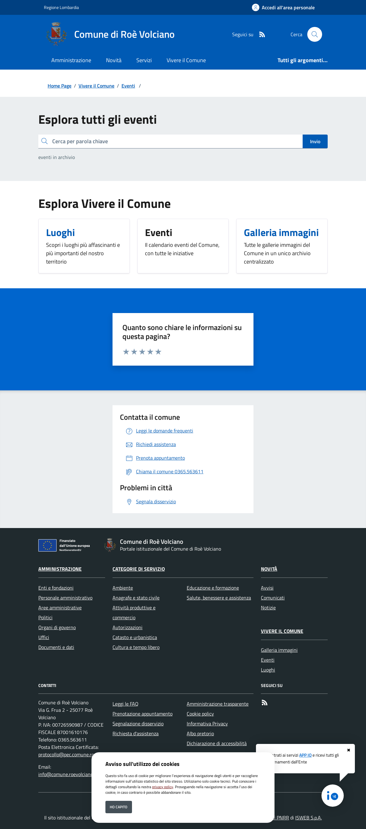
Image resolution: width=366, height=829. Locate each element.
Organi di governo (57, 627)
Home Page (59, 85)
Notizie (268, 607)
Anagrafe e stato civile (136, 597)
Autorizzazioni (128, 627)
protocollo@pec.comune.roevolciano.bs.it (80, 754)
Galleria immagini (279, 650)
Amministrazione (60, 569)
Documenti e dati (56, 647)
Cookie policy (200, 713)
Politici (45, 617)
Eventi (128, 85)
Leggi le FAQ (125, 703)
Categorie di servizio (139, 569)
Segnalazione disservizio (138, 723)
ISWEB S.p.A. (308, 817)
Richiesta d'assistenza (136, 733)
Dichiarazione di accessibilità (217, 743)
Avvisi (267, 587)
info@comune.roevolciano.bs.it (70, 774)
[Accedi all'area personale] (283, 7)
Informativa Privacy (207, 723)
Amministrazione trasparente (218, 703)
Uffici (43, 637)
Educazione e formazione (213, 587)
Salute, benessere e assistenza (219, 597)
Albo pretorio (200, 733)
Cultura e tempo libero (136, 647)
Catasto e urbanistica (135, 637)
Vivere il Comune (96, 85)
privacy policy (162, 787)
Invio (315, 141)
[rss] (259, 34)
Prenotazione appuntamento (142, 713)
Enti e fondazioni (56, 587)
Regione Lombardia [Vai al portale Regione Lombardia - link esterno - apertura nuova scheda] (61, 7)
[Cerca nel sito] (314, 34)
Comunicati (273, 597)
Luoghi (268, 669)
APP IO (305, 755)
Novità (269, 569)
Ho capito (118, 807)
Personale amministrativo (65, 597)
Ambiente (123, 587)
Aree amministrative (60, 607)
